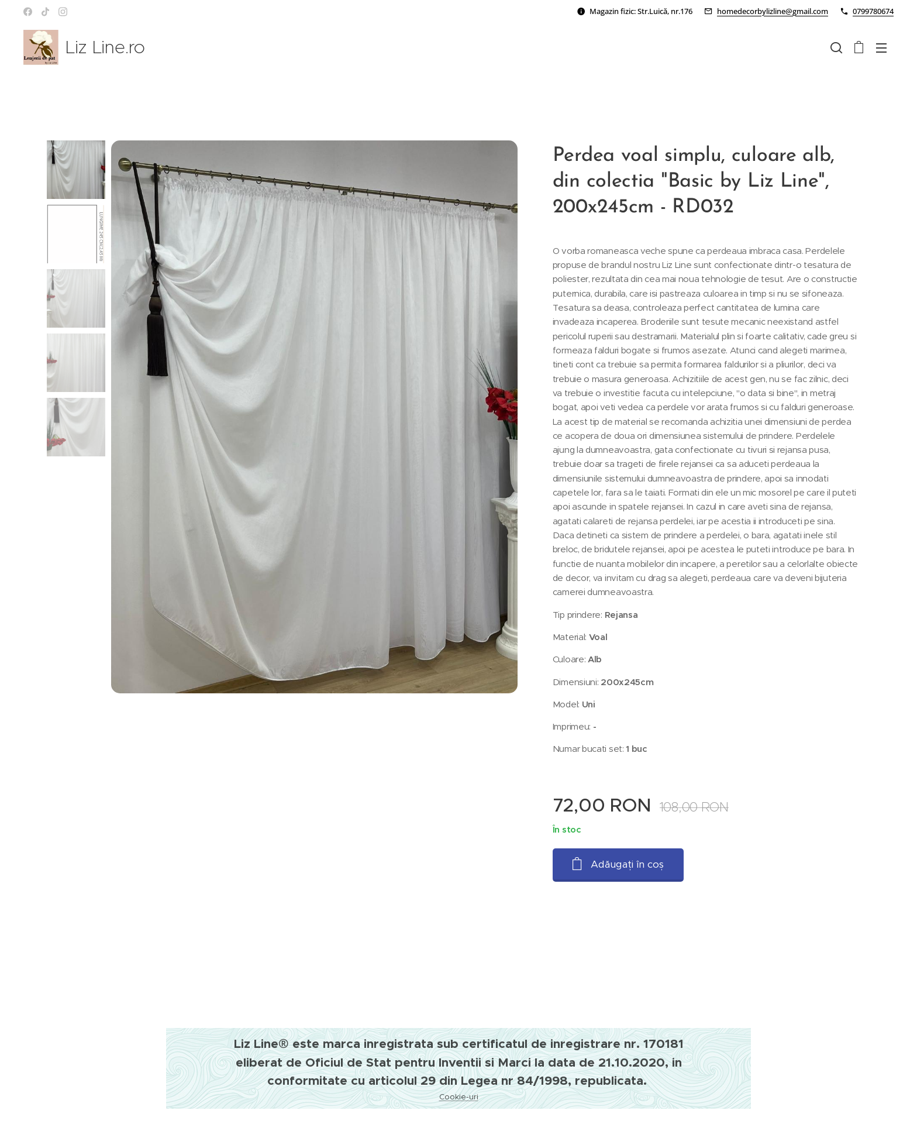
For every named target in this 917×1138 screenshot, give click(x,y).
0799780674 (873, 11)
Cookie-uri (458, 1097)
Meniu (881, 48)
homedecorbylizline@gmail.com (772, 11)
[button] (836, 47)
